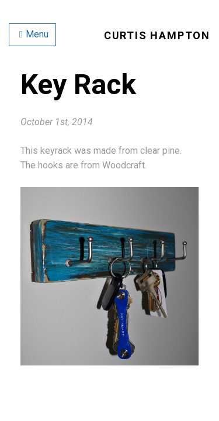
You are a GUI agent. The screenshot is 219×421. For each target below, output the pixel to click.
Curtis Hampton (157, 35)
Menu (33, 34)
